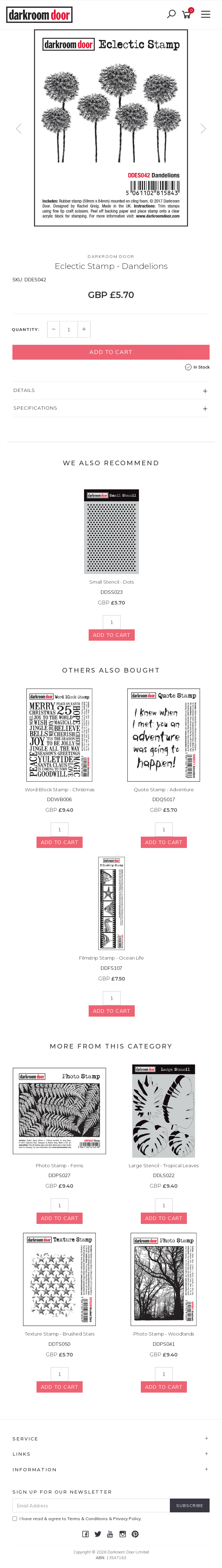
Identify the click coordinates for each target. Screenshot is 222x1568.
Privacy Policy (127, 1518)
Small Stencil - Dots (111, 582)
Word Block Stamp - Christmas (59, 789)
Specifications (35, 408)
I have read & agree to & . (77, 1518)
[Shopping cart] (188, 14)
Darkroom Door (111, 256)
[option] (111, 127)
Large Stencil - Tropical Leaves (164, 1165)
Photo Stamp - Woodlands (163, 1334)
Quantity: (25, 329)
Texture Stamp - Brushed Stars (59, 1334)
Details (24, 390)
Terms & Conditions (87, 1518)
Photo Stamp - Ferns (59, 1165)
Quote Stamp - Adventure (164, 789)
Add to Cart (111, 351)
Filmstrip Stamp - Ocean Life (111, 958)
